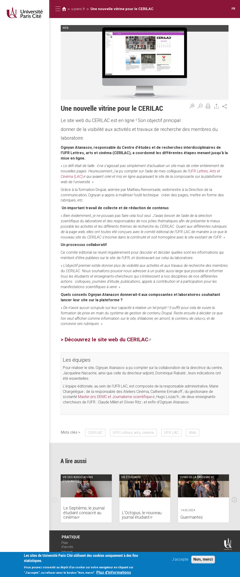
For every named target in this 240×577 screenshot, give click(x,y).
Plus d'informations (113, 573)
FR (233, 8)
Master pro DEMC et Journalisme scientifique (116, 397)
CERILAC (95, 432)
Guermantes (191, 517)
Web (192, 432)
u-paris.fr (78, 9)
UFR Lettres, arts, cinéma (133, 432)
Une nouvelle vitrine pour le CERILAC (122, 9)
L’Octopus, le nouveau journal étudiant (141, 515)
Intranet (66, 552)
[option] (86, 498)
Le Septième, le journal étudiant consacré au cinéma (84, 513)
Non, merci (203, 560)
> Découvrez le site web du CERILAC (106, 339)
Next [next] (234, 498)
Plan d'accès (67, 545)
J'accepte (180, 560)
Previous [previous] (55, 498)
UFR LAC (171, 432)
